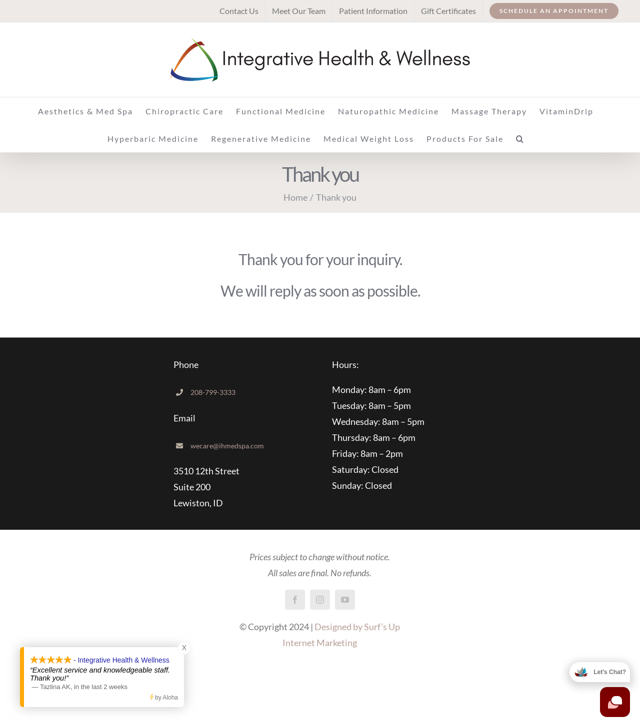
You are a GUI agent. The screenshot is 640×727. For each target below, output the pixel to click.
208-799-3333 (213, 392)
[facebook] (295, 600)
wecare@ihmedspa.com (227, 445)
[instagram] (320, 600)
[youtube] (345, 600)
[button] (520, 138)
